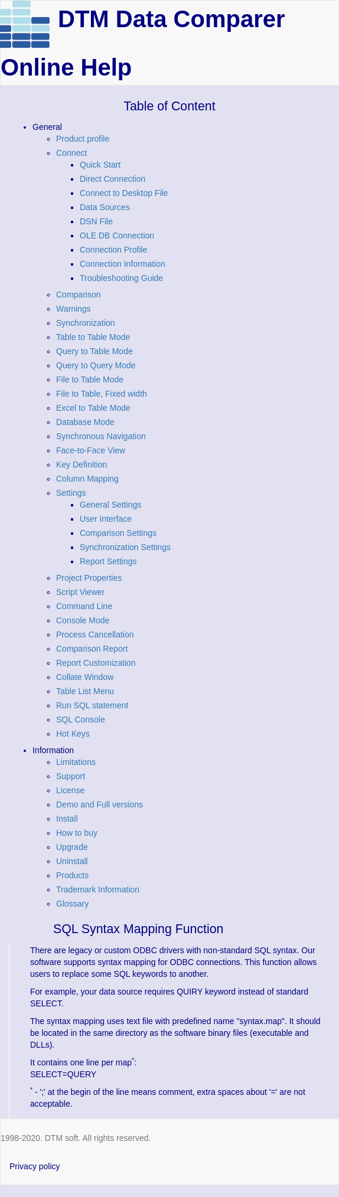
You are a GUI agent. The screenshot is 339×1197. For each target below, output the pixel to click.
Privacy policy (34, 1166)
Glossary (72, 903)
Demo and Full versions (99, 804)
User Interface (106, 519)
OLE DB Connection (117, 235)
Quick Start (100, 164)
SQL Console (80, 719)
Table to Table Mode (93, 337)
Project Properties (89, 578)
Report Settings (108, 561)
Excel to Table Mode (93, 408)
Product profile (82, 138)
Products (72, 875)
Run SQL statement (92, 705)
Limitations (76, 762)
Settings (71, 493)
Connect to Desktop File (124, 193)
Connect (71, 153)
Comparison (78, 294)
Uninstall (72, 861)
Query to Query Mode (96, 365)
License (70, 790)
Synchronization (85, 323)
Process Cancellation (95, 634)
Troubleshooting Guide (121, 278)
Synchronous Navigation (101, 436)
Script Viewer (80, 592)
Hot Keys (73, 733)
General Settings (110, 504)
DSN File (96, 221)
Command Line (84, 606)
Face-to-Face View (90, 450)
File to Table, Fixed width (101, 393)
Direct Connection (112, 179)
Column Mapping (87, 478)
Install (67, 818)
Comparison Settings (118, 533)
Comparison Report (92, 648)
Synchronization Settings (125, 547)
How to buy (76, 833)
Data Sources (105, 207)
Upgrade (72, 847)
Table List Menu (85, 691)
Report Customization (96, 663)
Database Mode (85, 422)
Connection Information (122, 264)
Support (70, 776)
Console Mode (82, 620)
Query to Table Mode (94, 351)
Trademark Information (97, 889)
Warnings (73, 308)
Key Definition (81, 464)
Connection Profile (113, 249)
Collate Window (84, 677)
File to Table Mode (89, 379)
